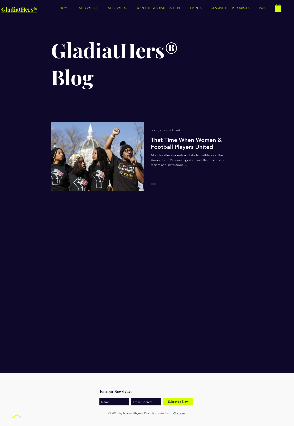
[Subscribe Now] (178, 401)
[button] (230, 8)
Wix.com (179, 413)
